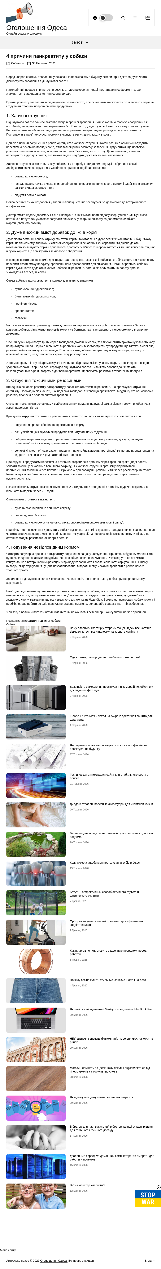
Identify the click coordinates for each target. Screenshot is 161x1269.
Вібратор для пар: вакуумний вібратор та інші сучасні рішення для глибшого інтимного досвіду (112, 1128)
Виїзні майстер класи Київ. (88, 1185)
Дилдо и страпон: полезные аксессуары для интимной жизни (111, 804)
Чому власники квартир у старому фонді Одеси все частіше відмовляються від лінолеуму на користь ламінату (110, 629)
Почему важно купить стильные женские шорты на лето (108, 980)
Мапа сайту (8, 1250)
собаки (56, 620)
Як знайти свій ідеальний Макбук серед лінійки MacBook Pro (111, 1009)
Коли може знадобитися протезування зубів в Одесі (105, 862)
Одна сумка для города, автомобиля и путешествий (105, 657)
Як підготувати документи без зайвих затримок (101, 1097)
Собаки (16, 63)
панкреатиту (28, 620)
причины (44, 620)
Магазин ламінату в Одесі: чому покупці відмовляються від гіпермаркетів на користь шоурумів (110, 1069)
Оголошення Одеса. (54, 1260)
